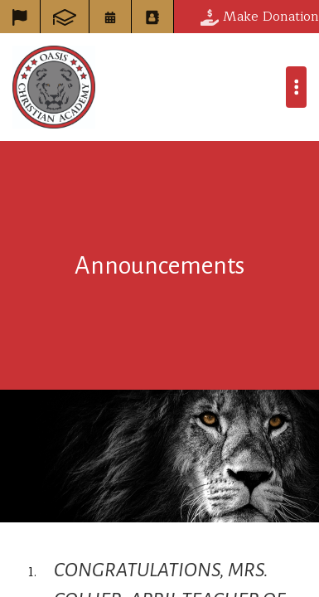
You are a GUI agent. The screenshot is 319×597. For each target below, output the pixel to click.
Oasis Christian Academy (53, 87)
